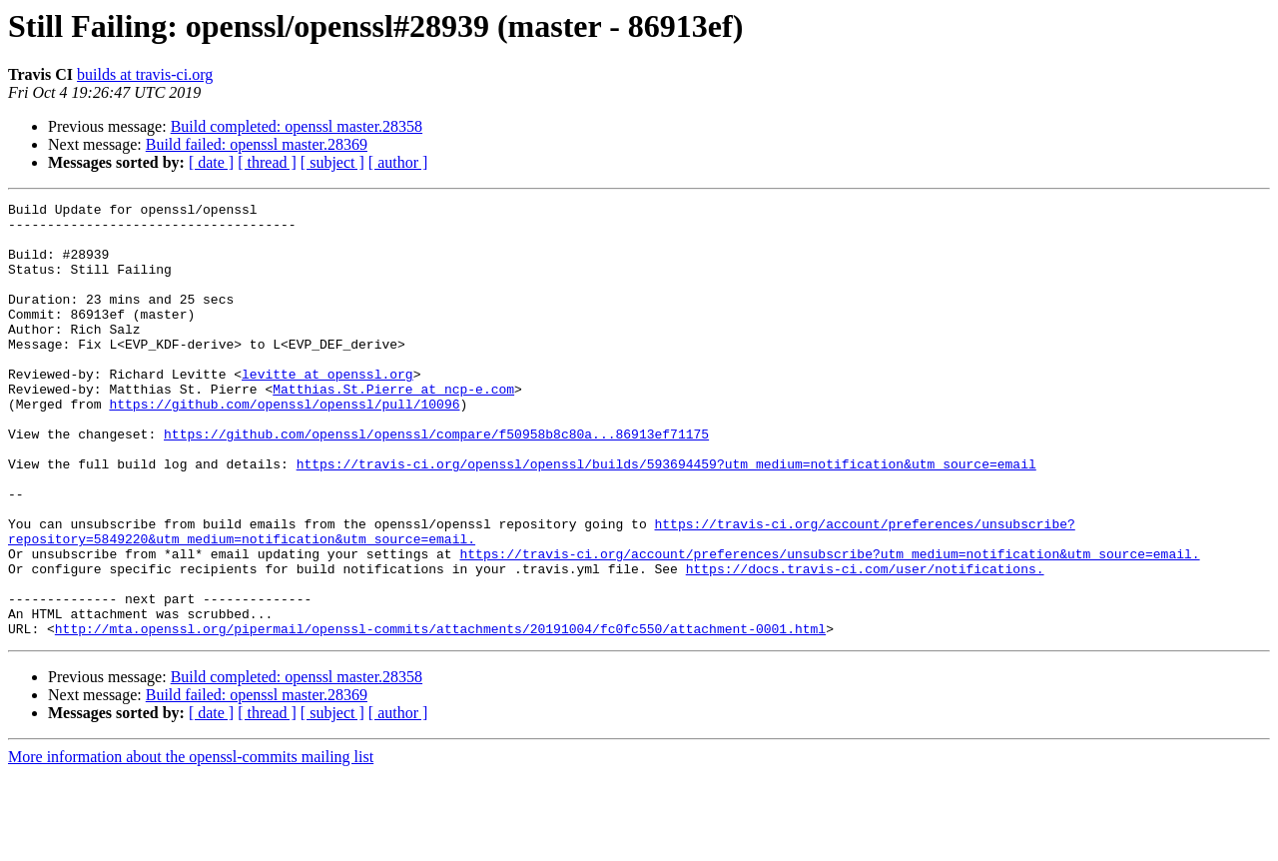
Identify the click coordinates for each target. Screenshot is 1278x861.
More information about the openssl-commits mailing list (190, 843)
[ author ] (398, 162)
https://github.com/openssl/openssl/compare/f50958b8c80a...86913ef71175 (436, 481)
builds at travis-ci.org (145, 74)
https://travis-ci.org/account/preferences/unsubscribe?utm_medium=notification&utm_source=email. (829, 625)
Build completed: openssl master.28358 (296, 126)
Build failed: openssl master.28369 (256, 144)
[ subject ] (332, 162)
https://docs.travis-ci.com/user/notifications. (865, 643)
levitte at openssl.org (327, 410)
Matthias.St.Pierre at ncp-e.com (393, 427)
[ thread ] (267, 162)
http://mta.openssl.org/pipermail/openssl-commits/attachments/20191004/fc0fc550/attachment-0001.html (440, 715)
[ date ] (211, 162)
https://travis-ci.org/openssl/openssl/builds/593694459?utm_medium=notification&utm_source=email (666, 517)
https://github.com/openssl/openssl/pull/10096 (284, 445)
